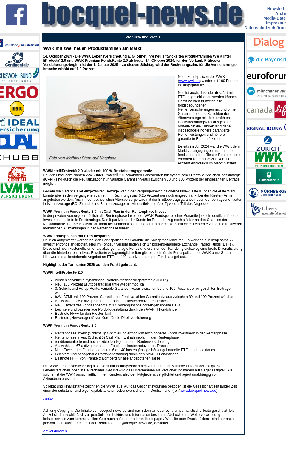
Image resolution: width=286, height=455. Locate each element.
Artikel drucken (55, 431)
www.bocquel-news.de (198, 390)
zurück (48, 399)
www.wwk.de (189, 81)
